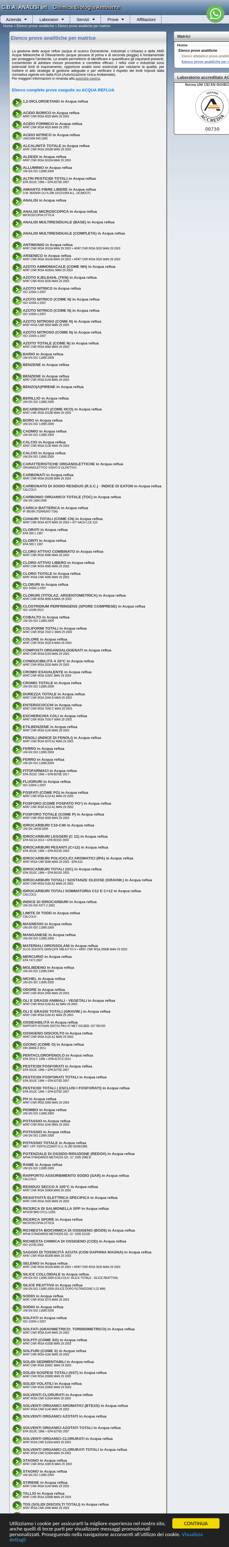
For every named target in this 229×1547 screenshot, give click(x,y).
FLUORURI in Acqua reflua (47, 782)
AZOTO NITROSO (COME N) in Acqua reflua (62, 321)
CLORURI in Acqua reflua (45, 584)
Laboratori (48, 19)
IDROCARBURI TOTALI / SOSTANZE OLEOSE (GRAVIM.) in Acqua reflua (87, 880)
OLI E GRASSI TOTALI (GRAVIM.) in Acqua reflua (66, 1011)
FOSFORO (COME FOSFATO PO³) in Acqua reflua (67, 803)
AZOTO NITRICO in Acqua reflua (52, 288)
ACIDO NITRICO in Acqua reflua (51, 135)
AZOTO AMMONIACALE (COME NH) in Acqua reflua (69, 266)
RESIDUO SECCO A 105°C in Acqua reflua (60, 1187)
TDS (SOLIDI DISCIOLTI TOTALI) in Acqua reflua (66, 1504)
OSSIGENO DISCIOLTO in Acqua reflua (58, 1033)
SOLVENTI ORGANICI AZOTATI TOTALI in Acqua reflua (72, 1428)
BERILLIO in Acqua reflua (46, 398)
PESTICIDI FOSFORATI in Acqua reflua (57, 1066)
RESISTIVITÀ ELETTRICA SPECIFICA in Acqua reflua (70, 1198)
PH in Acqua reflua (39, 1099)
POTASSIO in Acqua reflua (46, 1121)
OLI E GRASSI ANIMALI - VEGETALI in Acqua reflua (69, 1000)
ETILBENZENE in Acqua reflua (50, 727)
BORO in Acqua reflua (43, 420)
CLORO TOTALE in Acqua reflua (52, 573)
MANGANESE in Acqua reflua (49, 935)
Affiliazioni (146, 19)
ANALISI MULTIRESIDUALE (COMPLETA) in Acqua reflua (74, 233)
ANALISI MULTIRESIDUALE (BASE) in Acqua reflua (69, 222)
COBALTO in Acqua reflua (46, 617)
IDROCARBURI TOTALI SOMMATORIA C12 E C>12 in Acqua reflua (82, 891)
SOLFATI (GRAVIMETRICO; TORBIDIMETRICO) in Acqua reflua (79, 1329)
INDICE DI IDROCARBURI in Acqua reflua (60, 902)
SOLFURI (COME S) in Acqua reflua (54, 1351)
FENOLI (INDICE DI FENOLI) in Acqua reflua (62, 738)
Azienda (13, 19)
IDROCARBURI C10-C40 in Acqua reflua (58, 825)
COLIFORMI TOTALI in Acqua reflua (55, 628)
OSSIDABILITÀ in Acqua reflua (50, 1022)
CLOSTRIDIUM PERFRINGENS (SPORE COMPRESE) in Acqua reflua (84, 606)
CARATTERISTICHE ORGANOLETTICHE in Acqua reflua (73, 464)
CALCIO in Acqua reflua (44, 442)
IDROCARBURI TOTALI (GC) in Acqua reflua (62, 869)
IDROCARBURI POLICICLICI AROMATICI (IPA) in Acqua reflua (78, 858)
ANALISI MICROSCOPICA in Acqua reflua (60, 211)
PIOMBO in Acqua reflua (44, 1110)
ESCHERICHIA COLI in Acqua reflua (55, 716)
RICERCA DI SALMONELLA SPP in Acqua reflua (66, 1208)
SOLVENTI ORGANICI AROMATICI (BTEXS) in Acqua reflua (75, 1406)
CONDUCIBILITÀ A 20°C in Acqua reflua (58, 661)
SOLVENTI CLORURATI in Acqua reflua (58, 1395)
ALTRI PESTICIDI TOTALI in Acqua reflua (59, 178)
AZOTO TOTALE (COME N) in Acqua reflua (61, 343)
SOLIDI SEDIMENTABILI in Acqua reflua (58, 1362)
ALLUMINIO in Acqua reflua (47, 168)
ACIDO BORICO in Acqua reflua (51, 113)
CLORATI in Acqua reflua (45, 530)
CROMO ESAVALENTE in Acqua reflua (57, 672)
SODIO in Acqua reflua (43, 1296)
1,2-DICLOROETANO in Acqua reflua (55, 101)
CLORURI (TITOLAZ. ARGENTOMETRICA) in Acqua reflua (74, 595)
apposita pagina (87, 79)
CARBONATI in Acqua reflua (48, 475)
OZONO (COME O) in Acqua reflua (53, 1044)
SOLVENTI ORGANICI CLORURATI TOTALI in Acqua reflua (75, 1449)
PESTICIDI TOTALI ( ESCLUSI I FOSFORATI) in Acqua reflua (76, 1088)
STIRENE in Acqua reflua (45, 1482)
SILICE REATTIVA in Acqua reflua (53, 1285)
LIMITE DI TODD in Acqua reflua (51, 913)
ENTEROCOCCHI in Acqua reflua (52, 705)
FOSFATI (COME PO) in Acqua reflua (55, 792)
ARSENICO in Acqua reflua (47, 256)
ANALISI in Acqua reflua (44, 200)
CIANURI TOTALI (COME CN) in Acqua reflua (63, 519)
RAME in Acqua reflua (42, 1165)
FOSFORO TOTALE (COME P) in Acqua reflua (63, 814)
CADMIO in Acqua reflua (44, 431)
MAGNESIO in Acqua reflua (47, 924)
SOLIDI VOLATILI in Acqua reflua (52, 1383)
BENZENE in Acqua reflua (46, 365)
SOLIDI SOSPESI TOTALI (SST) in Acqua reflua (65, 1373)
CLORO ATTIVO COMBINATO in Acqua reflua (63, 551)
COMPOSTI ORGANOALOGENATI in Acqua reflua (67, 650)
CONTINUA (196, 1523)
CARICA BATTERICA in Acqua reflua (55, 508)
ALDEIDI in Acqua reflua (44, 157)
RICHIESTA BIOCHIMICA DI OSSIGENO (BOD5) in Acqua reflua (79, 1230)
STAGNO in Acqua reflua (45, 1460)
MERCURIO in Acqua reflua (47, 957)
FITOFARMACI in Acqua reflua (50, 771)
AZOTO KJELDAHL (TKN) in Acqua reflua (60, 277)
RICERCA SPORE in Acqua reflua (53, 1219)
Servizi (83, 19)
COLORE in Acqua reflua (45, 639)
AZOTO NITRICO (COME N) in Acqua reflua (61, 299)
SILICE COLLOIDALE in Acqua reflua (56, 1274)
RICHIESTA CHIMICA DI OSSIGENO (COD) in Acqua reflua (74, 1241)
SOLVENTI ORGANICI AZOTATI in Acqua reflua (64, 1416)
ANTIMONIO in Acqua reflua (48, 245)
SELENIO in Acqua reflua (45, 1263)
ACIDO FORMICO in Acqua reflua (52, 124)
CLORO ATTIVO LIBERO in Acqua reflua (59, 563)
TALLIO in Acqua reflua (44, 1493)
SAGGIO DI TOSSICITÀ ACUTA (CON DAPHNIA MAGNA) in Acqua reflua (87, 1252)
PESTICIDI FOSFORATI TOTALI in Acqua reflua (65, 1077)
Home (8, 26)
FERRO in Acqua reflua (44, 749)
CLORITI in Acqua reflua (44, 541)
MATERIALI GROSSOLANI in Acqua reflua (60, 946)
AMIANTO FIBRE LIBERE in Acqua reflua (59, 189)
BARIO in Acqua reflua (43, 354)
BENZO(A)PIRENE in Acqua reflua (53, 387)
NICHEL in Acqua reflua (44, 979)
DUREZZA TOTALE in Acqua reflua (54, 694)
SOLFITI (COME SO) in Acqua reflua (55, 1340)
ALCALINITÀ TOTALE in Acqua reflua (56, 146)
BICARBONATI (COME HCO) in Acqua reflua (62, 409)
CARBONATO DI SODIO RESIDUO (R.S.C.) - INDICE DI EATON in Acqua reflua (92, 486)
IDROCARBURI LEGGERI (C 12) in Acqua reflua (65, 836)
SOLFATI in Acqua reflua (45, 1318)
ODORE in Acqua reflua (44, 990)
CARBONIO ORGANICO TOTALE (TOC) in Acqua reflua (72, 497)
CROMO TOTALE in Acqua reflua (52, 683)
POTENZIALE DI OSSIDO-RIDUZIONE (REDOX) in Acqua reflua (79, 1154)
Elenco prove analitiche (35, 26)
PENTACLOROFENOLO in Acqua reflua (58, 1055)
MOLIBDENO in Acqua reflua (48, 967)
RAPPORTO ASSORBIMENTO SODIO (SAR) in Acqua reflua (76, 1175)
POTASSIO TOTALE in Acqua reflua (54, 1143)
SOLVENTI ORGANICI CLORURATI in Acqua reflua (68, 1439)
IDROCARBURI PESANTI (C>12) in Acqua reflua (65, 847)
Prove (113, 19)
